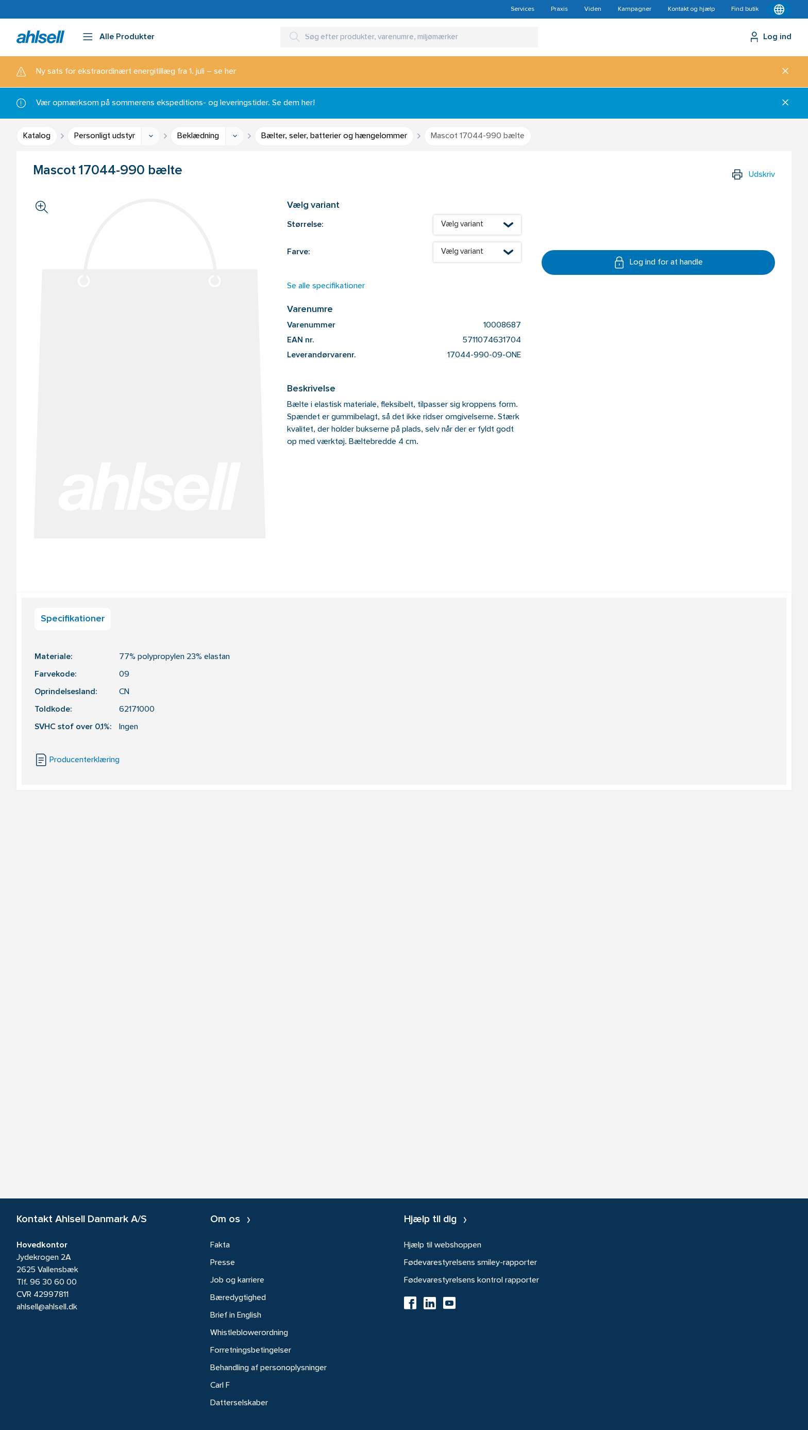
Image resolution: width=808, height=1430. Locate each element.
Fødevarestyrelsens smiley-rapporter (470, 1263)
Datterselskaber (239, 1403)
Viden (592, 9)
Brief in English (235, 1315)
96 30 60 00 (53, 1282)
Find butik (745, 9)
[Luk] (781, 71)
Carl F (220, 1385)
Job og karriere (237, 1280)
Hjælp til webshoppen (442, 1245)
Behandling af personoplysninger (268, 1368)
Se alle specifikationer (326, 286)
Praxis (559, 9)
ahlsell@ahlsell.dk (46, 1307)
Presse (222, 1263)
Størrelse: (305, 224)
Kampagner (634, 9)
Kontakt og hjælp (691, 9)
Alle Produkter (127, 37)
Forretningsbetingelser (250, 1350)
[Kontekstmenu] (779, 9)
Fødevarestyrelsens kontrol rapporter (471, 1280)
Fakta (220, 1245)
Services (522, 9)
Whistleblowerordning (249, 1333)
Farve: (298, 252)
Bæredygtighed (238, 1298)
